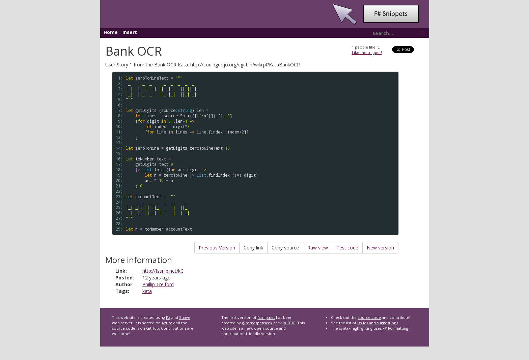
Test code (347, 247)
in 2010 (289, 322)
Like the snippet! (367, 52)
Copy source (285, 247)
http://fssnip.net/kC (163, 271)
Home (111, 32)
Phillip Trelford (158, 284)
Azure (167, 322)
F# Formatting (395, 328)
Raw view (317, 247)
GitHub (152, 328)
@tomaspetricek (257, 322)
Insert (129, 32)
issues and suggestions (377, 322)
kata (147, 291)
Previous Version (217, 247)
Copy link (253, 247)
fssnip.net (266, 317)
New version (380, 247)
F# (168, 317)
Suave (184, 317)
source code (369, 317)
